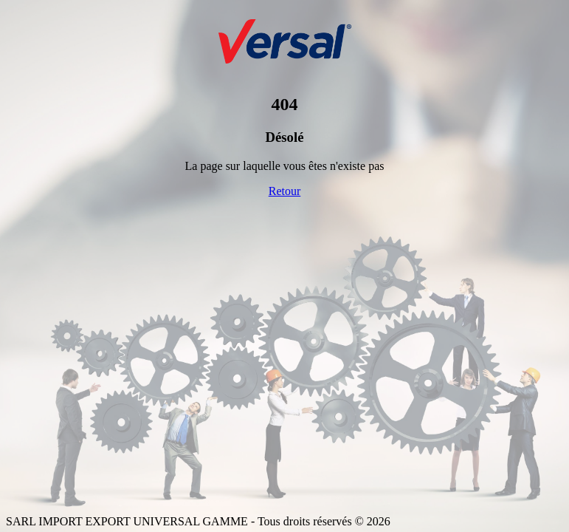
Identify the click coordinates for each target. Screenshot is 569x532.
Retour (285, 191)
